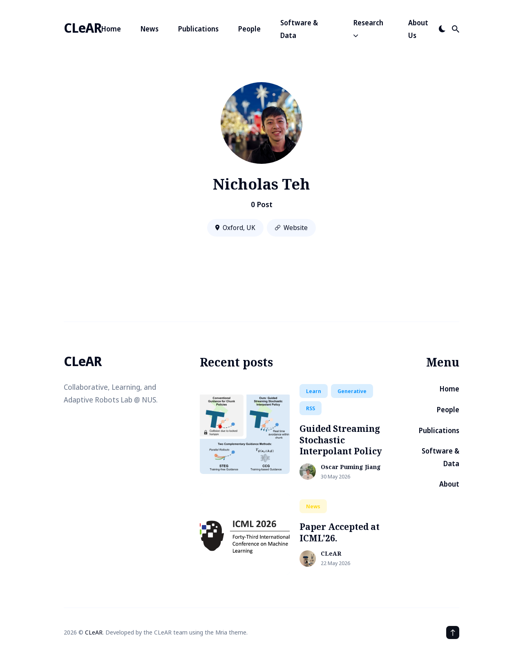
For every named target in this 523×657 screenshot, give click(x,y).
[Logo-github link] (73, 420)
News (150, 29)
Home (111, 29)
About (449, 484)
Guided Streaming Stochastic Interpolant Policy (340, 440)
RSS (310, 408)
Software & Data (299, 29)
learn (313, 391)
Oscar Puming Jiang (351, 467)
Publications (198, 29)
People (249, 29)
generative (352, 391)
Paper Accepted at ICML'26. (339, 532)
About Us (418, 29)
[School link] (83, 420)
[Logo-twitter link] (64, 420)
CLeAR (82, 27)
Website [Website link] (291, 227)
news (313, 506)
